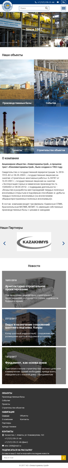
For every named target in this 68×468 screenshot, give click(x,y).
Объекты (24, 415)
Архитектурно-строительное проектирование (25, 288)
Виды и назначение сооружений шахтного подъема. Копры (27, 326)
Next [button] (63, 243)
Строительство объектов (13, 407)
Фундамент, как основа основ (26, 362)
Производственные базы (13, 397)
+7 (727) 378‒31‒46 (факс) (16, 442)
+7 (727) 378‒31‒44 (46, 2)
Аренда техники (9, 426)
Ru (63, 2)
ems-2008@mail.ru (13, 445)
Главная (5, 415)
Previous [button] (4, 243)
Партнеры (6, 423)
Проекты (6, 404)
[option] (34, 32)
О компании (7, 419)
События (6, 400)
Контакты (24, 419)
